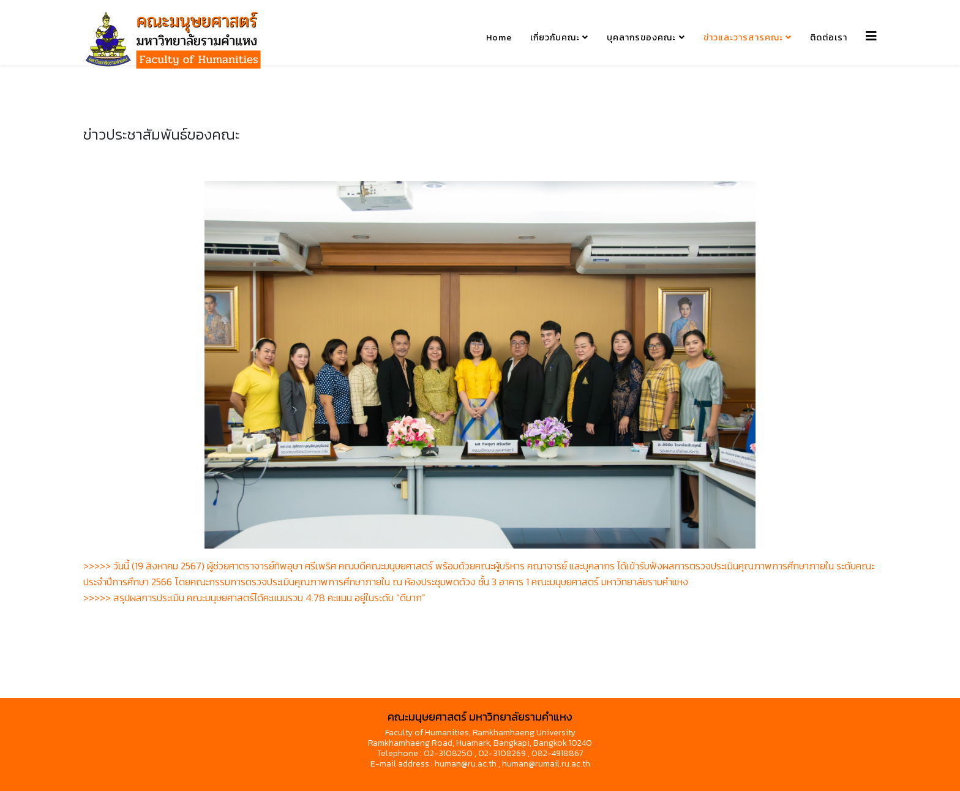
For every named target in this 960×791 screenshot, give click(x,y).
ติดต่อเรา (828, 37)
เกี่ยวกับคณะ (555, 37)
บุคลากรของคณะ (641, 37)
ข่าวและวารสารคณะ (743, 37)
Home (499, 37)
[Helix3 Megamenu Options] (871, 36)
